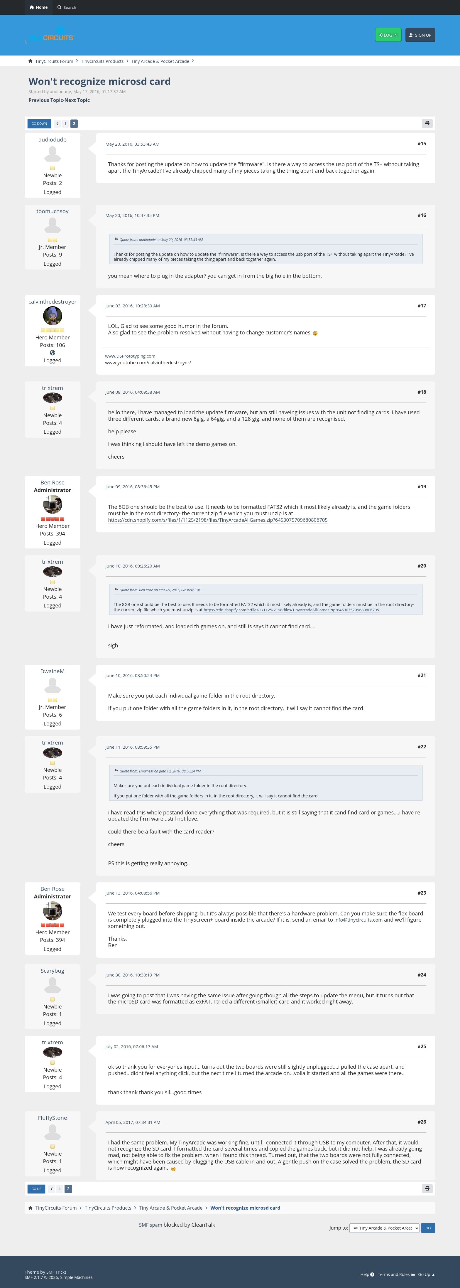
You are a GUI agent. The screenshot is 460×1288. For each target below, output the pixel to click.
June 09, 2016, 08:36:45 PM (135, 488)
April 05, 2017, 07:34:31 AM (136, 1123)
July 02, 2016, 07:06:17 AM (134, 1047)
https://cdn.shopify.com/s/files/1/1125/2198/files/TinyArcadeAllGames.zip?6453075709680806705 (228, 520)
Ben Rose (52, 483)
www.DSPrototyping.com (132, 357)
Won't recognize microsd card (106, 81)
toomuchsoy (52, 212)
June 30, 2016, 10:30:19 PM (135, 976)
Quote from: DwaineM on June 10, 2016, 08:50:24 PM (164, 772)
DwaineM (52, 672)
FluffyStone (52, 1119)
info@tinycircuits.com (360, 920)
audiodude (52, 141)
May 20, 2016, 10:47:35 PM (135, 216)
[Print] (427, 124)
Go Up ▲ (426, 1274)
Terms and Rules (393, 1274)
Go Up (37, 1190)
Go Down (40, 124)
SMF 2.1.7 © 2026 (43, 1277)
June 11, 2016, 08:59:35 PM (135, 748)
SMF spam (150, 1226)
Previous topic (46, 101)
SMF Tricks (57, 1272)
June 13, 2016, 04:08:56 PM (135, 894)
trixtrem (52, 389)
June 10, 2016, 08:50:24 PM (135, 676)
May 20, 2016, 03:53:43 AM (135, 145)
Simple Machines (81, 1277)
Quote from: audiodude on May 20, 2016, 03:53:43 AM (165, 240)
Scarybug (52, 971)
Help (362, 1274)
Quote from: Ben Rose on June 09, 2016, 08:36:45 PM (164, 591)
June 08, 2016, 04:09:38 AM (135, 393)
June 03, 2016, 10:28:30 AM (135, 307)
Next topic (77, 101)
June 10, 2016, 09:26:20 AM (135, 567)
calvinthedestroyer (53, 302)
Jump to (338, 1230)
